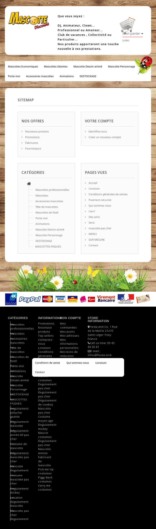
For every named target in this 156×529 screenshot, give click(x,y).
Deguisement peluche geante (19, 412)
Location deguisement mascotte (19, 502)
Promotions (32, 137)
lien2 (91, 222)
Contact (93, 245)
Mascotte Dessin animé (87, 66)
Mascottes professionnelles (52, 190)
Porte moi (14, 76)
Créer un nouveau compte (104, 137)
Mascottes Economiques (23, 66)
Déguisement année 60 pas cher (19, 435)
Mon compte (70, 318)
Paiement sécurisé (99, 200)
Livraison (94, 188)
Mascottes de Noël (47, 212)
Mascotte (44, 364)
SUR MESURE (96, 239)
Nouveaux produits (37, 131)
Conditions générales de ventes (108, 194)
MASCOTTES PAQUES (48, 246)
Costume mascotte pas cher (19, 479)
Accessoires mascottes (40, 76)
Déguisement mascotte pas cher (19, 457)
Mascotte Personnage (121, 66)
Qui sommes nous (99, 205)
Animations (67, 76)
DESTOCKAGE (88, 76)
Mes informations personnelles (69, 344)
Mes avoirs (67, 331)
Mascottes (42, 195)
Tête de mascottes (47, 207)
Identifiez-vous (97, 131)
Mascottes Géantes (55, 66)
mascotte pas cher (99, 228)
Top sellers (46, 335)
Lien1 (91, 211)
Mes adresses (69, 335)
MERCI (92, 234)
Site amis (94, 217)
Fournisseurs (33, 148)
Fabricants (31, 143)
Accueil (92, 183)
